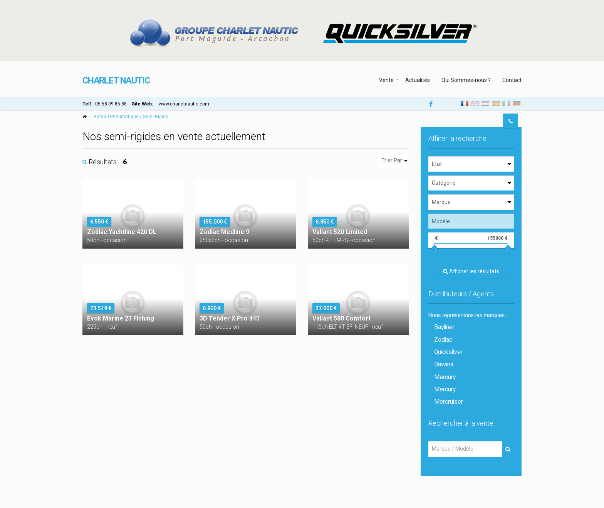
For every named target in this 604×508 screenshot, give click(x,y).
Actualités (417, 79)
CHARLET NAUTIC (123, 80)
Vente (386, 79)
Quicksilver (447, 349)
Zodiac (442, 338)
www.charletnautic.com (184, 104)
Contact (512, 79)
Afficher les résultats (471, 270)
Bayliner (444, 326)
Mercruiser (447, 396)
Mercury (444, 372)
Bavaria (443, 361)
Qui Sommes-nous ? (466, 79)
